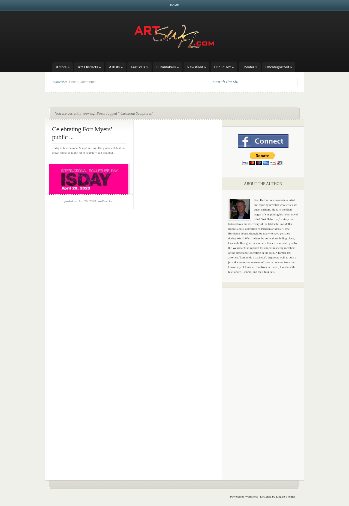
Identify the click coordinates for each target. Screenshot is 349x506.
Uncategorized (278, 67)
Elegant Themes (285, 496)
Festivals (139, 67)
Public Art (224, 67)
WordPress (251, 496)
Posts (73, 82)
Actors (63, 67)
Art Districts (89, 67)
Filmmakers (167, 67)
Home (174, 5)
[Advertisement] (263, 377)
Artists (116, 67)
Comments (87, 82)
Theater (249, 67)
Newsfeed (196, 67)
